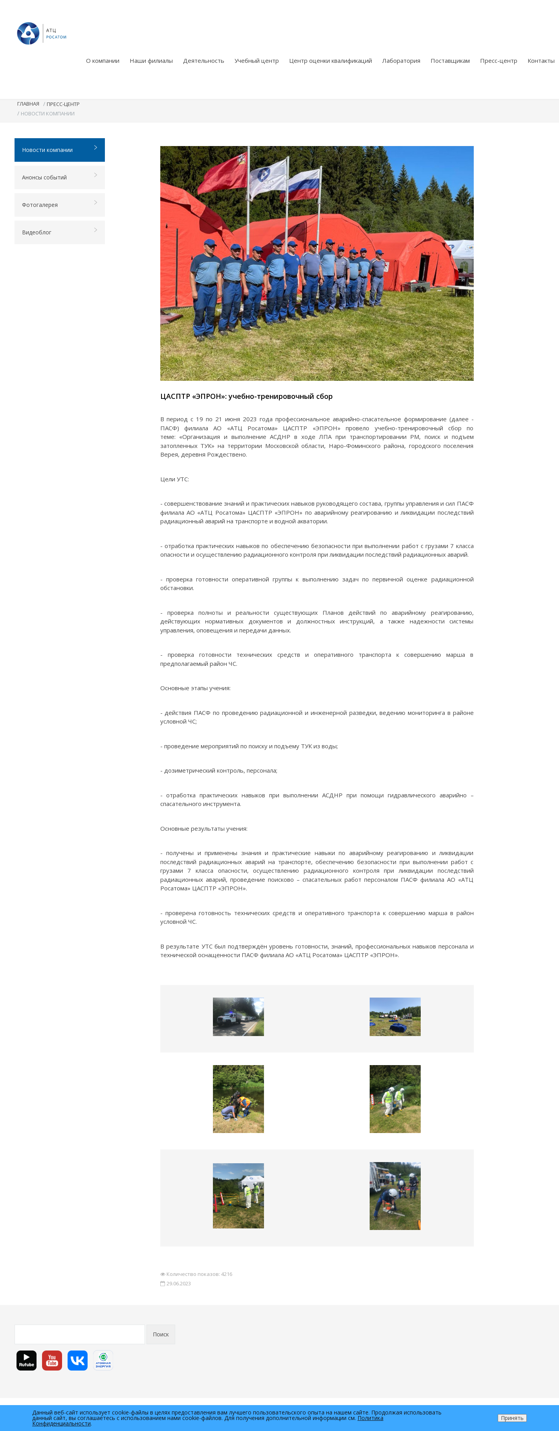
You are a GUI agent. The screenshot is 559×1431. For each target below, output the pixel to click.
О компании (102, 60)
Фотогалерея (60, 204)
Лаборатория (401, 60)
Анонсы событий (60, 177)
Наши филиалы (151, 60)
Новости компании (60, 149)
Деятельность (203, 60)
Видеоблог (60, 232)
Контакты (541, 60)
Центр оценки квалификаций (330, 60)
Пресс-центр (498, 60)
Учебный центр (257, 60)
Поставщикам (450, 60)
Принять (512, 1418)
